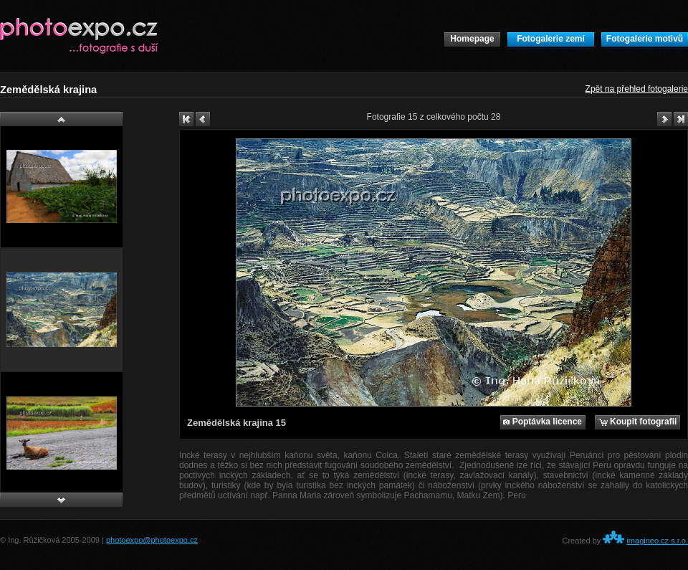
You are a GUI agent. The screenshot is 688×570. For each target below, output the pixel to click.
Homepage (472, 39)
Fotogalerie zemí (551, 39)
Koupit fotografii (637, 422)
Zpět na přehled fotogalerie (637, 89)
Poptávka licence (542, 422)
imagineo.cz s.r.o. (657, 540)
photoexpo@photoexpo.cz (152, 540)
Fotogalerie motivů (644, 39)
